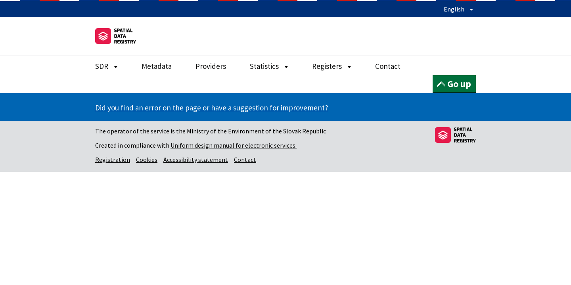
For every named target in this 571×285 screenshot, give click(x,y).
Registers (331, 66)
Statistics (269, 66)
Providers (210, 66)
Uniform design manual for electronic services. (234, 145)
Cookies (146, 159)
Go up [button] (454, 84)
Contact (387, 66)
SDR (106, 66)
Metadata (157, 66)
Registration (112, 159)
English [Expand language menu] (458, 9)
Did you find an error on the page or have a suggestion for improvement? (211, 107)
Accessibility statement (195, 159)
